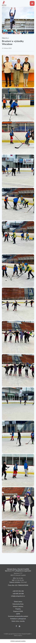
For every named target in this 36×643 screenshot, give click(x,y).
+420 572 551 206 (18, 591)
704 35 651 (19, 578)
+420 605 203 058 (18, 594)
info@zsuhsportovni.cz (18, 596)
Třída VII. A (5, 38)
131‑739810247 (20, 585)
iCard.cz (20, 635)
